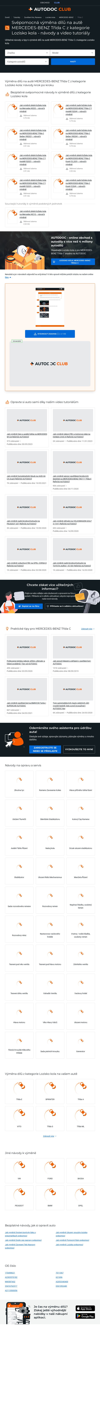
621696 (59, 1278)
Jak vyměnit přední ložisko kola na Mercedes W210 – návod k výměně (33, 214)
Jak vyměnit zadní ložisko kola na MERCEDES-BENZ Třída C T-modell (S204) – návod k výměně (79, 110)
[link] (27, 111)
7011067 (60, 1274)
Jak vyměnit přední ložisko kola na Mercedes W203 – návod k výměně (33, 108)
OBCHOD (45, 2)
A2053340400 (62, 1283)
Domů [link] (7, 17)
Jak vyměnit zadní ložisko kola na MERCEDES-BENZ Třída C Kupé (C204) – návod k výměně (79, 185)
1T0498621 (10, 1274)
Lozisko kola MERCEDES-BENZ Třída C (74, 261)
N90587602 (10, 1283)
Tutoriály (16, 17)
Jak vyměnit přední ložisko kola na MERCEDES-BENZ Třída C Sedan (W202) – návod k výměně (33, 135)
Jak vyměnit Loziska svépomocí (69, 1246)
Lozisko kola (50, 17)
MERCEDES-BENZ (66, 17)
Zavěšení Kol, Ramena (32, 17)
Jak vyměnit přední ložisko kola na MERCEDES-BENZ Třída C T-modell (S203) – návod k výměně (33, 185)
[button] (50, 363)
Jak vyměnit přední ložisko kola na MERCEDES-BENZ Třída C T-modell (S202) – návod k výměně (33, 160)
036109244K (61, 1287)
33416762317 (11, 1287)
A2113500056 (11, 1291)
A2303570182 (11, 1278)
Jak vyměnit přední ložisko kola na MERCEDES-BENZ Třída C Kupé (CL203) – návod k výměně (79, 160)
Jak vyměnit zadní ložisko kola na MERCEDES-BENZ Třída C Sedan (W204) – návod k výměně (79, 135)
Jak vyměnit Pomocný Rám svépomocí (72, 1241)
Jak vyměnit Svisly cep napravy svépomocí (23, 1241)
